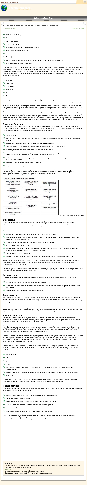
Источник (8, 469)
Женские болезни (78, 28)
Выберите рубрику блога (43, 18)
